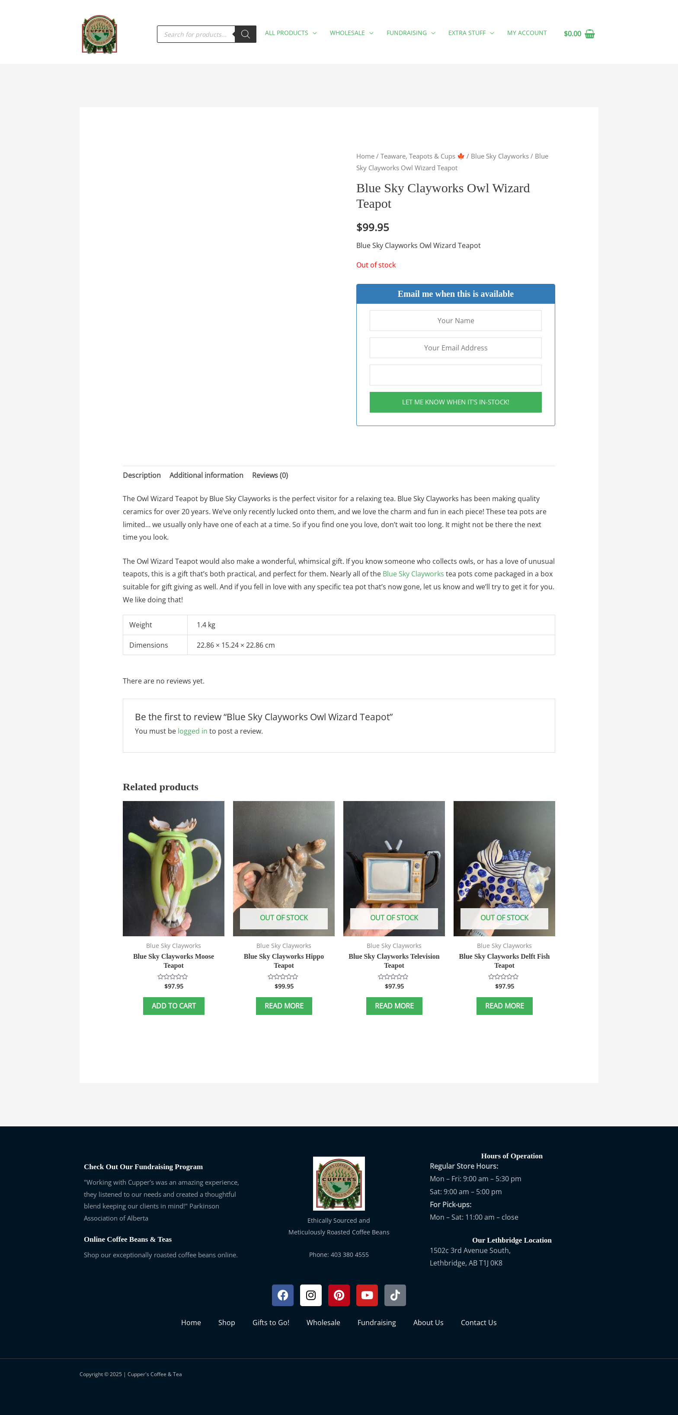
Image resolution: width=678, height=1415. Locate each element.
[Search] (245, 34)
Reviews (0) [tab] (270, 475)
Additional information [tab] (206, 475)
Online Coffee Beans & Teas (128, 1239)
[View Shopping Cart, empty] (579, 34)
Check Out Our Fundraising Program (143, 1167)
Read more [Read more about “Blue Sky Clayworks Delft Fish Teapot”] (504, 1006)
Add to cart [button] (174, 1006)
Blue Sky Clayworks (500, 156)
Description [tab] (142, 475)
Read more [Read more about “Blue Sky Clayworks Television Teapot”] (394, 1006)
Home (365, 156)
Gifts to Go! (271, 1322)
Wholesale (323, 1322)
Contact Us (479, 1322)
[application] (312, 33)
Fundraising (377, 1322)
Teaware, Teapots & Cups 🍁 (423, 156)
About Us (428, 1322)
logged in (193, 731)
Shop (226, 1322)
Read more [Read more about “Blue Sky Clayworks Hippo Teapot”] (284, 1006)
